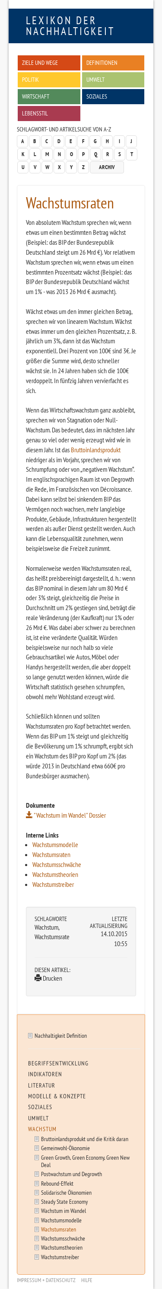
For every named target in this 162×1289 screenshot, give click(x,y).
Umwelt (95, 79)
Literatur (41, 1085)
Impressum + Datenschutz (46, 1280)
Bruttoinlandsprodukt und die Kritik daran (84, 1139)
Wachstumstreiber (53, 884)
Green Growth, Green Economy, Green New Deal (85, 1161)
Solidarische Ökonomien (66, 1192)
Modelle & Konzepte (57, 1096)
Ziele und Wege (40, 62)
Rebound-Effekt (57, 1183)
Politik (30, 79)
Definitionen (102, 62)
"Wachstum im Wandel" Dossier (66, 815)
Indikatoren (45, 1074)
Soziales (96, 96)
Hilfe (86, 1280)
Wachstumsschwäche (56, 864)
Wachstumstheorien (55, 874)
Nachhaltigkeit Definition (61, 1035)
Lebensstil (35, 113)
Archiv (107, 167)
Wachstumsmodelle (55, 844)
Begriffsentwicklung (58, 1063)
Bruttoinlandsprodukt (96, 449)
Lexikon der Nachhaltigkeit (70, 25)
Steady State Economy (64, 1201)
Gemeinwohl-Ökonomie (65, 1148)
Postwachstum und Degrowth (71, 1174)
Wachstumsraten (51, 854)
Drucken (48, 978)
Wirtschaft (35, 96)
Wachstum (42, 1129)
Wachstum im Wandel (63, 1210)
